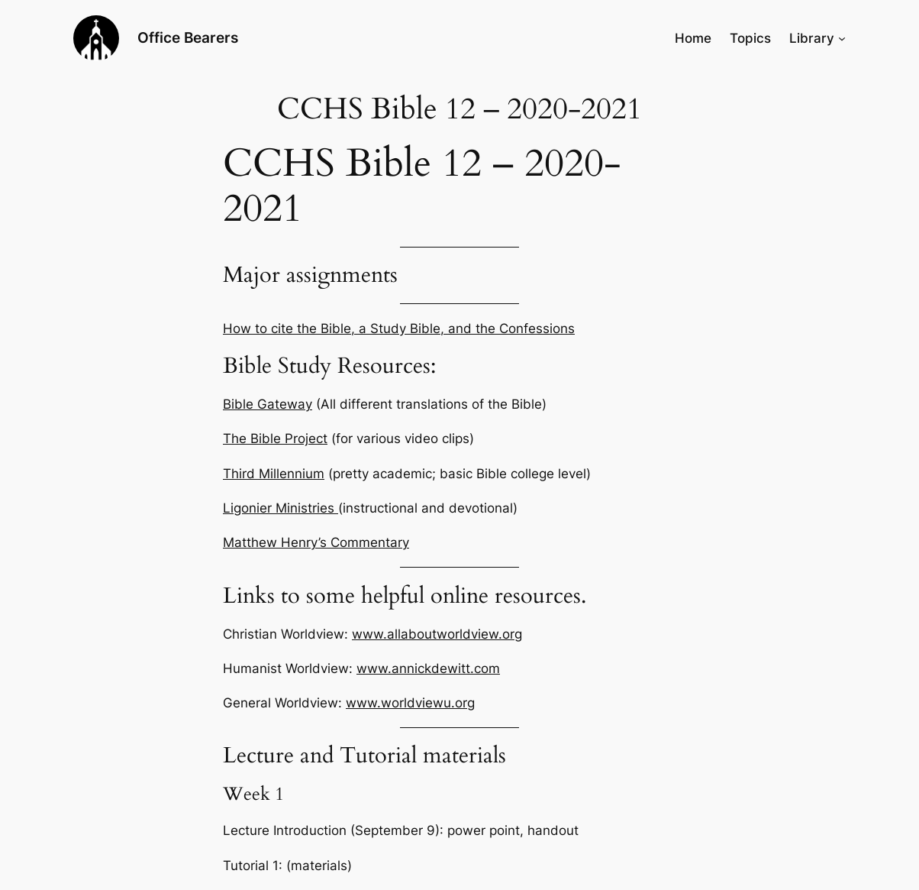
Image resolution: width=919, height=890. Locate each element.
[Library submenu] (842, 38)
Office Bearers (187, 38)
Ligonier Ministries (280, 508)
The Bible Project (275, 438)
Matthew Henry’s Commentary (316, 542)
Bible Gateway (267, 404)
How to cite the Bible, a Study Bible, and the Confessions (399, 328)
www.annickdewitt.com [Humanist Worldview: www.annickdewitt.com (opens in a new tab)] (428, 668)
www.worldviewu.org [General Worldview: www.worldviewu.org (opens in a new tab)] (410, 702)
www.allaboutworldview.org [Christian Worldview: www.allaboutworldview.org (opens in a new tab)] (437, 634)
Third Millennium (273, 473)
